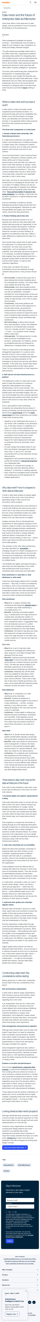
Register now (11, 1314)
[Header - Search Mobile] (30, 2)
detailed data (30, 605)
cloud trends (17, 413)
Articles (6, 1171)
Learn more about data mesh (14, 1147)
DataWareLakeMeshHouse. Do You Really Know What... (20, 1259)
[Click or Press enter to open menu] (35, 2)
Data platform (9, 1165)
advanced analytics (29, 461)
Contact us (11, 1138)
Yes (9, 1212)
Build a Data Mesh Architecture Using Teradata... (20, 1263)
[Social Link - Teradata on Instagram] (29, 1302)
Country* (9, 1203)
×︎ (26, 1290)
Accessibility (32, 1315)
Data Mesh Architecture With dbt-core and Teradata (20, 1261)
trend (25, 88)
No (16, 1212)
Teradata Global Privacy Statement (19, 1236)
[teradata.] (6, 2)
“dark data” (9, 660)
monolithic (24, 548)
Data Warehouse (24, 1165)
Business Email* (12, 1200)
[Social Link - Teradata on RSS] (34, 1302)
